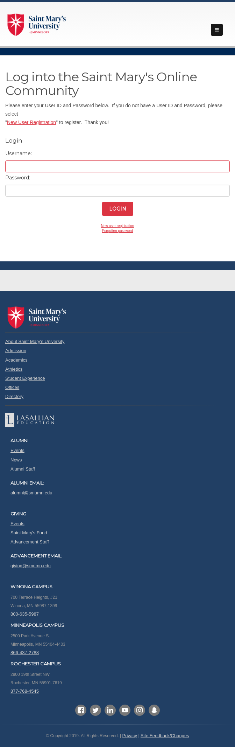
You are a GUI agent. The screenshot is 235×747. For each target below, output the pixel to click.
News (16, 459)
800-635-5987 (24, 614)
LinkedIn (110, 710)
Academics (16, 360)
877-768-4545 (24, 691)
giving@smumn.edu (30, 565)
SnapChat (154, 710)
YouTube (124, 710)
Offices (12, 387)
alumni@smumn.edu (31, 492)
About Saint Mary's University (34, 341)
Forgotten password (117, 231)
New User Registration (31, 122)
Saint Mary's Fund (28, 532)
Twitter (95, 710)
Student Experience (25, 378)
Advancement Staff (29, 541)
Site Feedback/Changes (165, 735)
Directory (14, 396)
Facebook (80, 710)
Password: (17, 177)
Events (17, 450)
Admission (15, 350)
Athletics (13, 369)
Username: (18, 153)
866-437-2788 (24, 652)
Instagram (139, 710)
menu (217, 30)
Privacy (129, 735)
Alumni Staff (22, 469)
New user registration (117, 226)
